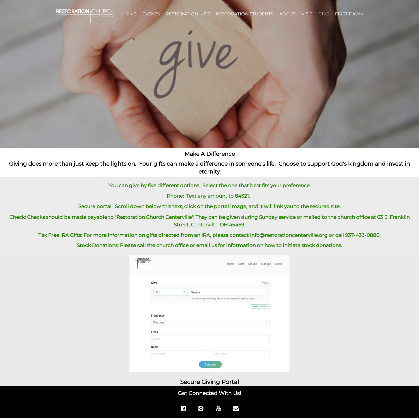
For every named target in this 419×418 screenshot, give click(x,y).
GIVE (323, 14)
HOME (129, 14)
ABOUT (287, 14)
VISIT (307, 14)
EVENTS (151, 14)
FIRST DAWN (349, 14)
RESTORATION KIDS (188, 14)
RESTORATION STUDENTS (245, 14)
